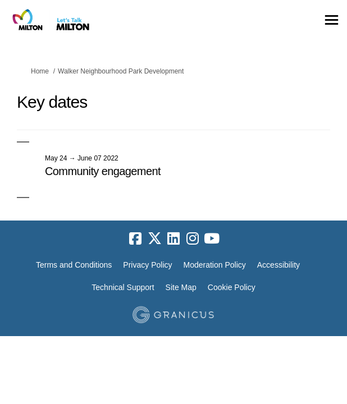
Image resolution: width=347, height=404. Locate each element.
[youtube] (211, 239)
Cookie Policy (231, 287)
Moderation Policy (215, 264)
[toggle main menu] (331, 20)
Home (40, 71)
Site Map (181, 287)
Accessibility (278, 264)
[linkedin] (173, 239)
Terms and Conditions (74, 264)
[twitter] (154, 239)
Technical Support (123, 287)
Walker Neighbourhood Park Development (121, 71)
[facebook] (135, 239)
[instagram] (192, 239)
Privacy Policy (147, 264)
